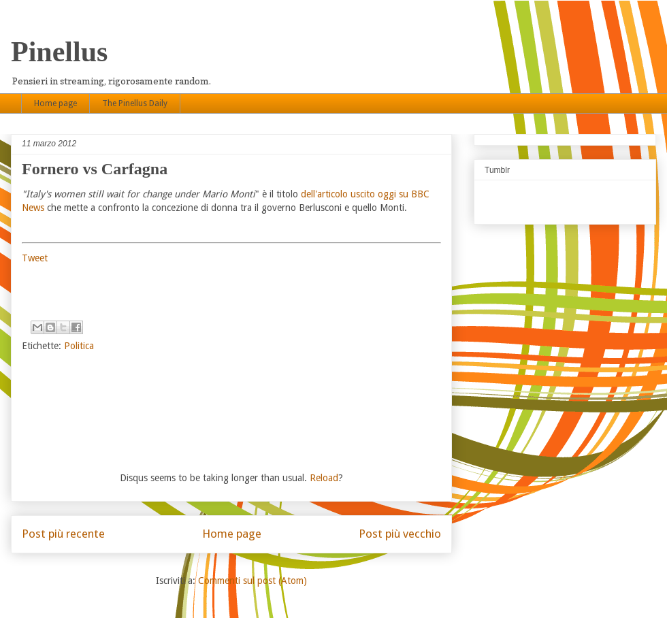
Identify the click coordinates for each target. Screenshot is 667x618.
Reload (324, 477)
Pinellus (59, 51)
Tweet (35, 258)
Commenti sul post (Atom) (252, 580)
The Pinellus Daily (134, 103)
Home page (55, 103)
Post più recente (63, 533)
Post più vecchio (400, 533)
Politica (79, 345)
